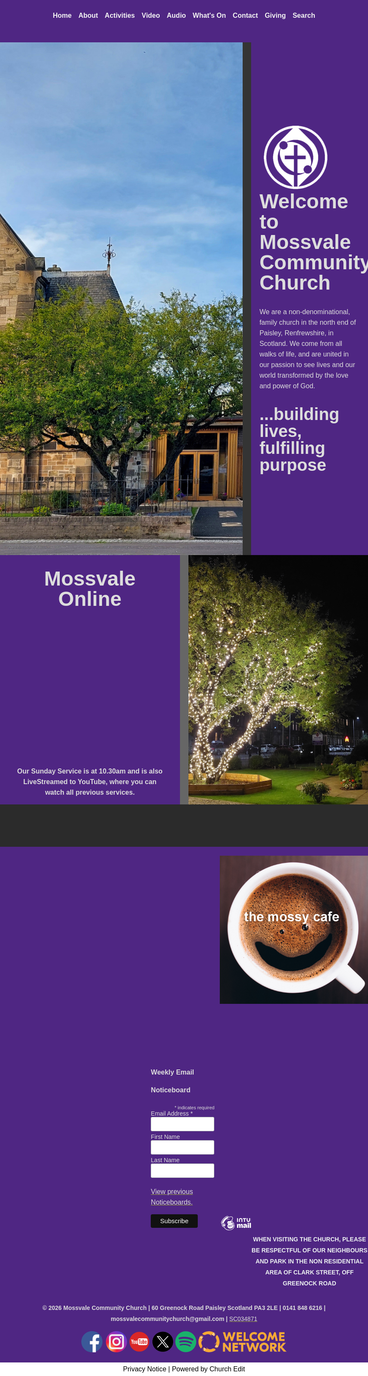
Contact (245, 15)
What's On (209, 15)
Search (304, 15)
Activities (120, 15)
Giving (275, 15)
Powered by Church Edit (208, 1369)
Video (151, 15)
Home (62, 15)
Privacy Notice (144, 1369)
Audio (176, 15)
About (88, 15)
